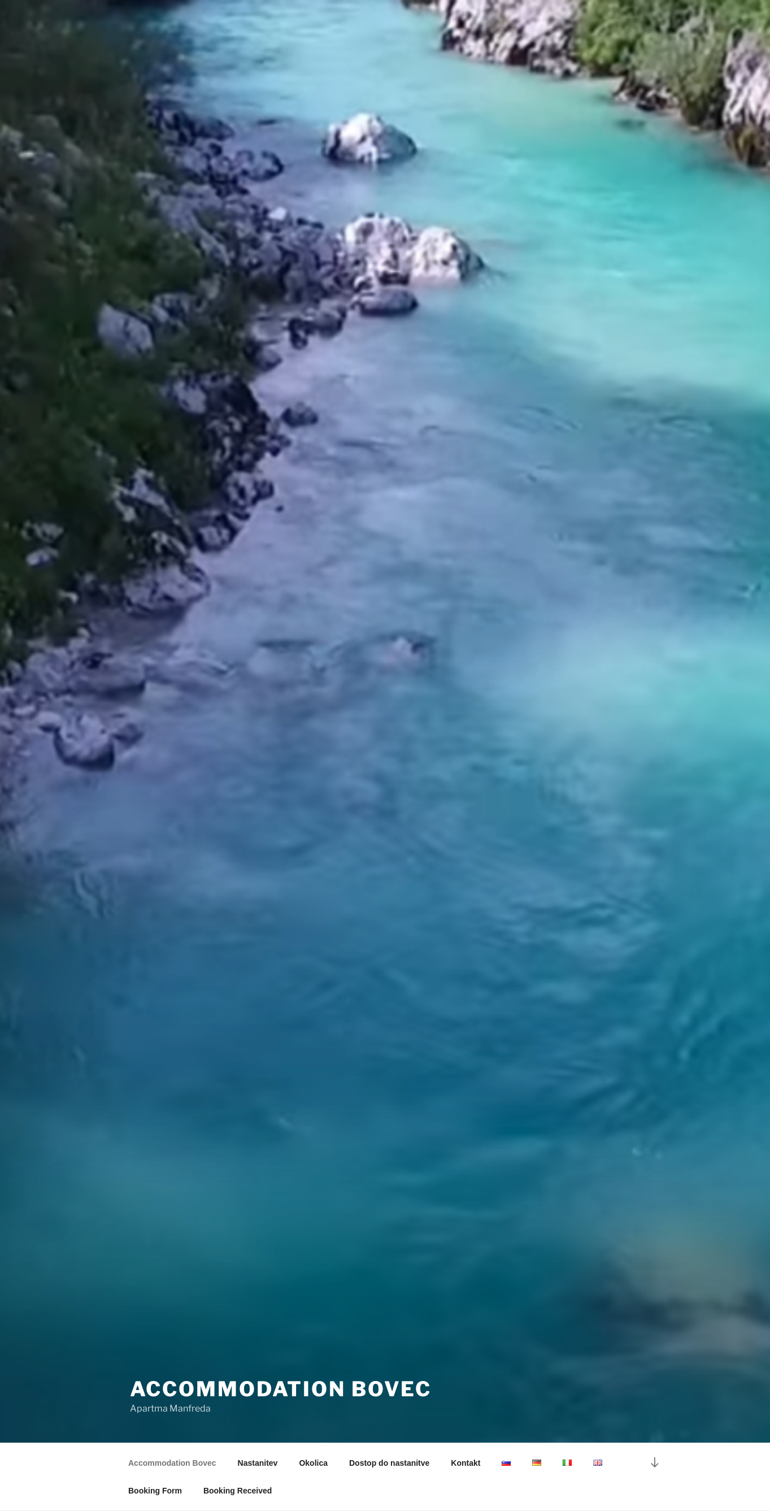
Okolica (313, 1462)
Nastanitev (258, 1462)
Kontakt (465, 1462)
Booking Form (155, 1490)
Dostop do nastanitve (389, 1462)
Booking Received (237, 1490)
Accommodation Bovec (281, 1389)
